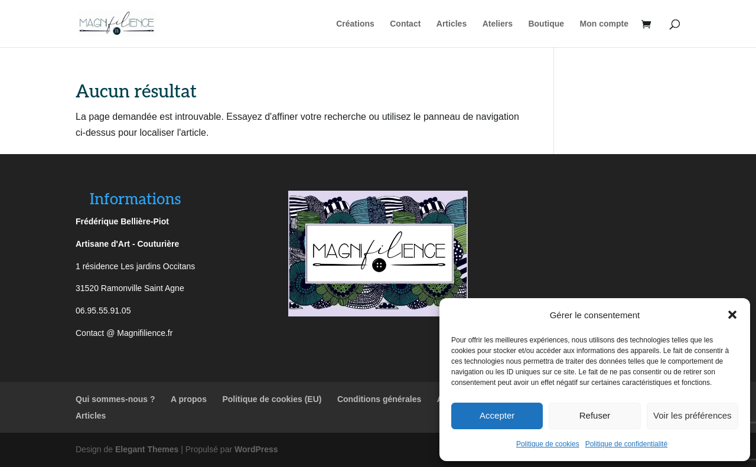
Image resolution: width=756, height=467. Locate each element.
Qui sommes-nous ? (115, 399)
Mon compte (604, 23)
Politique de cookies (547, 444)
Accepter (497, 415)
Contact (405, 23)
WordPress (256, 449)
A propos (189, 399)
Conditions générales (379, 399)
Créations (355, 23)
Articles (451, 23)
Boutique (546, 23)
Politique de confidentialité (626, 444)
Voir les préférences (692, 415)
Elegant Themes (146, 449)
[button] (732, 315)
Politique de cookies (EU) (271, 399)
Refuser (595, 415)
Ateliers (498, 23)
